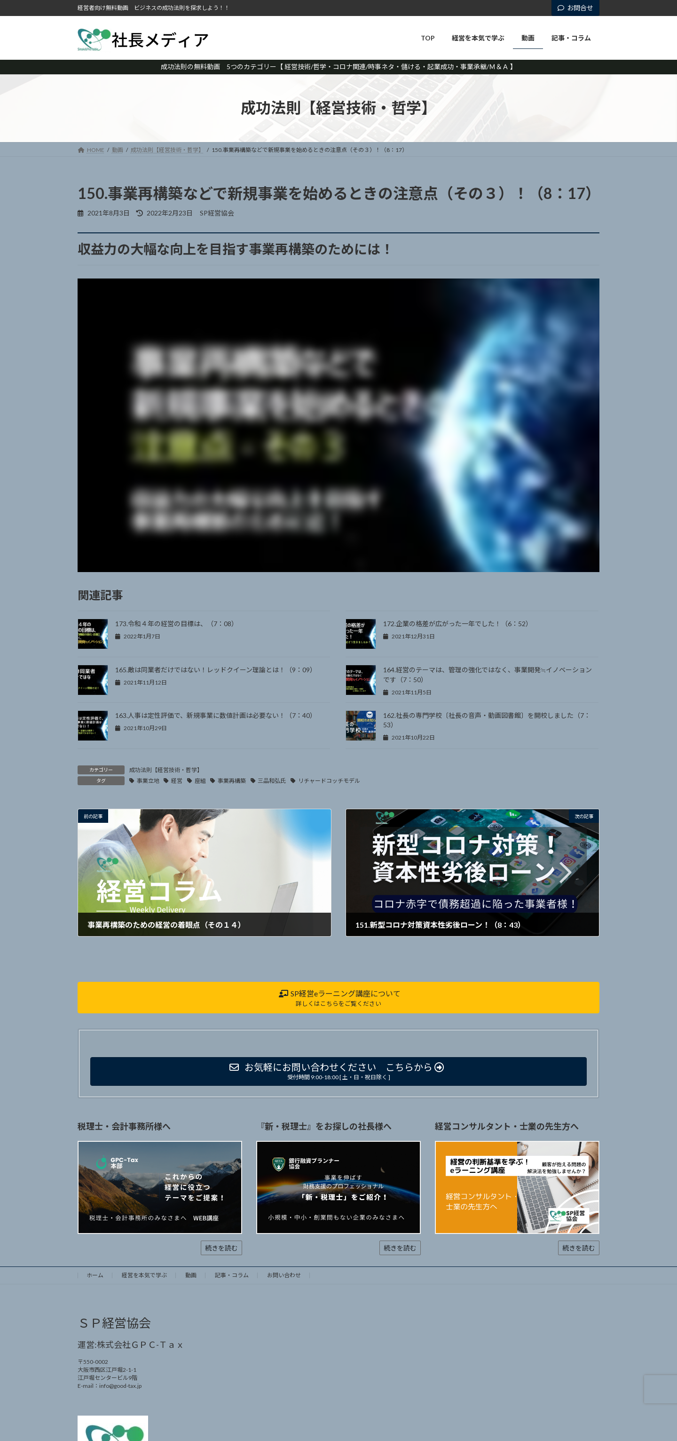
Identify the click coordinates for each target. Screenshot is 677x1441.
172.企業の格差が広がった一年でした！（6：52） (457, 624)
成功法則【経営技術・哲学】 (166, 769)
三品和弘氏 (272, 780)
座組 (200, 780)
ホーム (95, 1275)
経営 (176, 780)
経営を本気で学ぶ (144, 1275)
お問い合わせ (284, 1275)
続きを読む (221, 1248)
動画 (191, 1275)
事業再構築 (232, 780)
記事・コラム (232, 1275)
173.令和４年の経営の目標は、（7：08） (176, 624)
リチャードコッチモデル (329, 780)
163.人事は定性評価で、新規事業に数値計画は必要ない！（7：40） (215, 715)
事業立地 (148, 780)
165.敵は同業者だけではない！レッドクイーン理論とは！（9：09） (215, 670)
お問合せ (575, 8)
